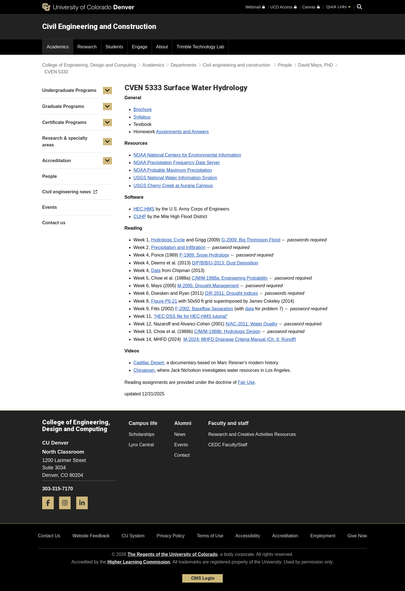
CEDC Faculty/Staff (227, 444)
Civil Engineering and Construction (99, 26)
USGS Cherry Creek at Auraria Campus (173, 185)
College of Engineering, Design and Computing (89, 65)
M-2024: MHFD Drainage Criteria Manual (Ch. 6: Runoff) (239, 339)
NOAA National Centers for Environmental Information (187, 155)
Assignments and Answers (182, 131)
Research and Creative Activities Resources (252, 434)
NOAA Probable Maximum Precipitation (173, 170)
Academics (153, 65)
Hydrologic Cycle (168, 239)
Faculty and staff (228, 423)
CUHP (140, 216)
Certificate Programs (64, 122)
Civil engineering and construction (237, 65)
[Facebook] (50, 511)
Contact (182, 455)
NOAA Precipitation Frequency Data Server (177, 162)
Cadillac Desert (149, 362)
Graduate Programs (63, 106)
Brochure (143, 109)
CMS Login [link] (202, 578)
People (285, 65)
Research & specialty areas (64, 141)
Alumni (183, 423)
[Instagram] (67, 511)
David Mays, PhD (315, 65)
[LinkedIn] (84, 511)
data (249, 308)
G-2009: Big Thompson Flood (250, 239)
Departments (184, 65)
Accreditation (56, 160)
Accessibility (247, 535)
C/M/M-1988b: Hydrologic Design (227, 331)
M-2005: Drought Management (208, 285)
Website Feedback (90, 535)
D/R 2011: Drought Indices (231, 293)
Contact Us (49, 535)
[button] (107, 90)
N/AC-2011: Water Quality (251, 323)
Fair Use (246, 382)
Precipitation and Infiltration (178, 247)
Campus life (143, 423)
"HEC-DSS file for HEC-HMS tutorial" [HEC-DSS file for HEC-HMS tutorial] (191, 316)
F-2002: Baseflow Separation (204, 308)
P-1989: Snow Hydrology (204, 255)
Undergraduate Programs (69, 90)
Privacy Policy (171, 535)
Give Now (357, 535)
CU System (133, 535)
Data (156, 270)
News (180, 434)
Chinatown (144, 370)
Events (181, 444)
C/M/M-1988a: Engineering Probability (229, 278)
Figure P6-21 (164, 301)
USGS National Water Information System (175, 177)
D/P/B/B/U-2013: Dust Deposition (225, 263)
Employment (322, 535)
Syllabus (142, 117)
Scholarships (142, 434)
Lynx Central (141, 444)
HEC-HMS (144, 209)
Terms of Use (210, 535)
